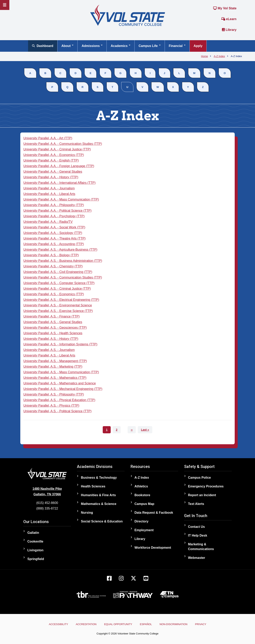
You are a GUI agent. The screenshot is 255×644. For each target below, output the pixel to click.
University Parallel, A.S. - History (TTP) (50, 338)
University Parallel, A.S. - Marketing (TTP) (52, 366)
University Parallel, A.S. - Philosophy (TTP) (53, 394)
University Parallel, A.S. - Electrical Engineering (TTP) (61, 299)
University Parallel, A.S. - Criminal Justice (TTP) (57, 288)
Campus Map (144, 504)
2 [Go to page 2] (118, 429)
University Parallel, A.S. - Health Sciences (52, 333)
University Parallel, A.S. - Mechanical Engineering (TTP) (62, 389)
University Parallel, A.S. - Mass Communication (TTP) (61, 372)
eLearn (228, 19)
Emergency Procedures (206, 486)
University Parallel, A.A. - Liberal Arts (49, 194)
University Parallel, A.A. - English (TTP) (51, 160)
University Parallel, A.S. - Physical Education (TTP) (59, 400)
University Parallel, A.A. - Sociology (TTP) (52, 233)
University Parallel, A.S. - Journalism (49, 350)
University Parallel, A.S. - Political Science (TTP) (57, 411)
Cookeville (35, 541)
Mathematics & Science (98, 504)
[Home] (127, 15)
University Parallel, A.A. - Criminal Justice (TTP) (57, 149)
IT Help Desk (197, 535)
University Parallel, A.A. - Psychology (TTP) (54, 216)
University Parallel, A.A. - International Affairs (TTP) (59, 182)
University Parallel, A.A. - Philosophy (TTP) (53, 205)
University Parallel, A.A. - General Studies (52, 171)
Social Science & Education (102, 521)
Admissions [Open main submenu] (92, 46)
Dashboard (42, 46)
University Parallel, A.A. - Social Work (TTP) (54, 227)
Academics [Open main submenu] (120, 46)
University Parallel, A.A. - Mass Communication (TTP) (61, 199)
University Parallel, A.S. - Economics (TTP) (53, 294)
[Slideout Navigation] (4, 5)
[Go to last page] (145, 429)
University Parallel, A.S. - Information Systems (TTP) (60, 344)
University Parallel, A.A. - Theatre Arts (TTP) (54, 238)
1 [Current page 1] (108, 430)
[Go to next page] (132, 429)
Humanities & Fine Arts (98, 495)
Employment (144, 530)
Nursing (87, 512)
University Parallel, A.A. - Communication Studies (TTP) (62, 143)
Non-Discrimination (177, 624)
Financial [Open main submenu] (177, 46)
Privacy (207, 624)
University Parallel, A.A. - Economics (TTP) (53, 155)
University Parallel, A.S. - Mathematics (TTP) (54, 377)
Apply (198, 46)
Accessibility (52, 624)
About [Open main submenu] (68, 46)
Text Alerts (196, 504)
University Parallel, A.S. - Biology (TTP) (51, 255)
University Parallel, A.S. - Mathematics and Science (59, 383)
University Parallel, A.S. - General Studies (52, 322)
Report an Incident (202, 495)
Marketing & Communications (201, 547)
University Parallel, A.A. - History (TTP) (50, 177)
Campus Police (199, 477)
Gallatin (33, 532)
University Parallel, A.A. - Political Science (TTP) (57, 210)
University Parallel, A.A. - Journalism (49, 188)
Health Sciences (93, 486)
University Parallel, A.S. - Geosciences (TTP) (55, 327)
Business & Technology (99, 477)
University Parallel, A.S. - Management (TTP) (55, 361)
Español (147, 624)
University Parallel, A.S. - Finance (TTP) (51, 316)
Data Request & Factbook (154, 512)
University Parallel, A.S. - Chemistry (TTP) (53, 266)
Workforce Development (153, 547)
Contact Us (196, 526)
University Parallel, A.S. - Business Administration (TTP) (62, 260)
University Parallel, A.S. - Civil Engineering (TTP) (57, 272)
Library (229, 29)
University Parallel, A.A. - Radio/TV (47, 221)
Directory (142, 521)
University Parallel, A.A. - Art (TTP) (47, 138)
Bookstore (142, 495)
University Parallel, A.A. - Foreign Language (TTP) (58, 166)
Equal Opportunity (117, 624)
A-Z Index (142, 477)
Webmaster (196, 557)
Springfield (35, 559)
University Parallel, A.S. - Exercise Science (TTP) (58, 311)
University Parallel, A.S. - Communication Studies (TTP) (62, 277)
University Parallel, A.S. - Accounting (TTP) (53, 244)
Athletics (141, 486)
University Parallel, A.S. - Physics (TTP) (51, 405)
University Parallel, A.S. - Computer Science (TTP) (58, 283)
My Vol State (224, 8)
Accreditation (82, 624)
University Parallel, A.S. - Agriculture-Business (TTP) (60, 249)
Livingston (35, 550)
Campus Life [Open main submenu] (149, 46)
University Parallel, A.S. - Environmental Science (57, 305)
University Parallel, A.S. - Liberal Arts (49, 355)
